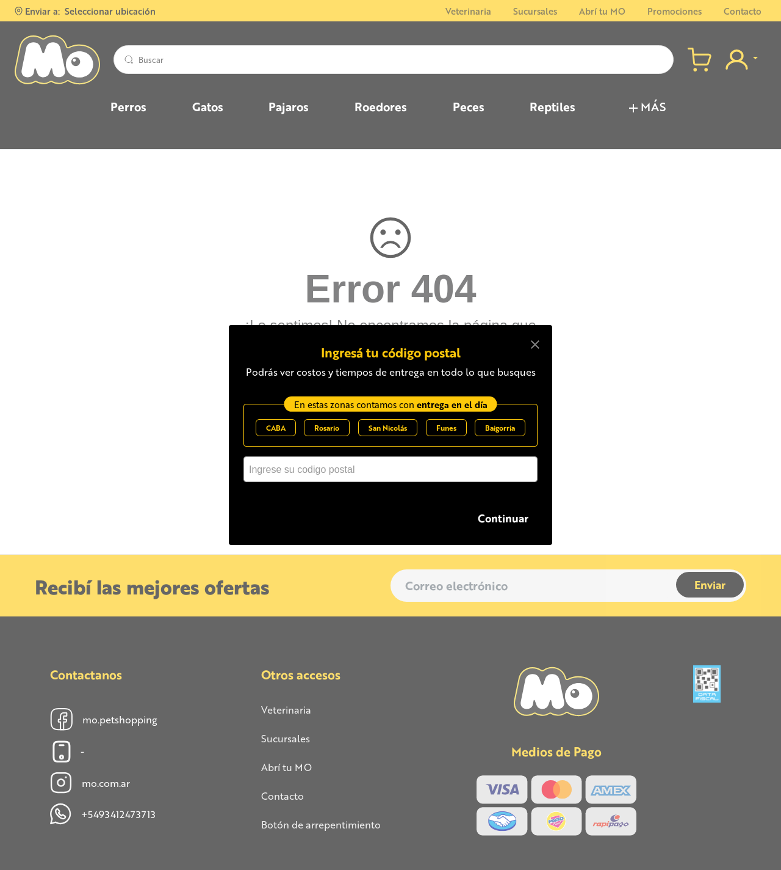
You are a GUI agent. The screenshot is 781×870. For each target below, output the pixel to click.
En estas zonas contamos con (391, 409)
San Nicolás (388, 434)
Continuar (503, 518)
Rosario (326, 434)
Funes (446, 434)
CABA (276, 434)
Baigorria (500, 434)
